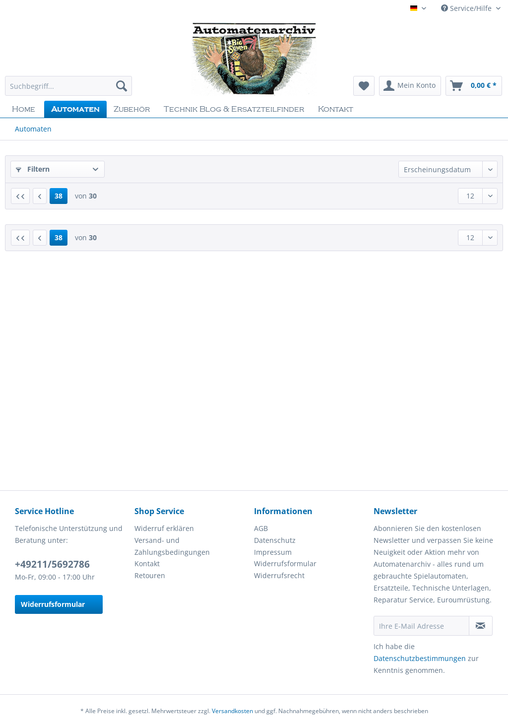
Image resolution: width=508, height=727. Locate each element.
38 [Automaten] (59, 195)
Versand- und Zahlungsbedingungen (172, 546)
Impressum (273, 552)
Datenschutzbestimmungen (420, 658)
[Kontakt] (335, 109)
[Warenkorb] (473, 86)
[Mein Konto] (410, 86)
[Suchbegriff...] (68, 86)
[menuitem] (68, 90)
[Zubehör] (132, 109)
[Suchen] (121, 86)
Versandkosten (232, 711)
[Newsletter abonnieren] (481, 626)
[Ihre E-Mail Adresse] (421, 626)
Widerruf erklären (164, 528)
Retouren (149, 575)
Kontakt (147, 563)
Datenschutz (275, 540)
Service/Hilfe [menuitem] (467, 8)
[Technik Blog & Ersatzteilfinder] (234, 109)
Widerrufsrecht (279, 575)
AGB (261, 528)
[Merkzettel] (364, 86)
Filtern (33, 169)
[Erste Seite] (20, 196)
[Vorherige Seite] (40, 196)
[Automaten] (75, 109)
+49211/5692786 (52, 564)
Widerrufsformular (53, 604)
